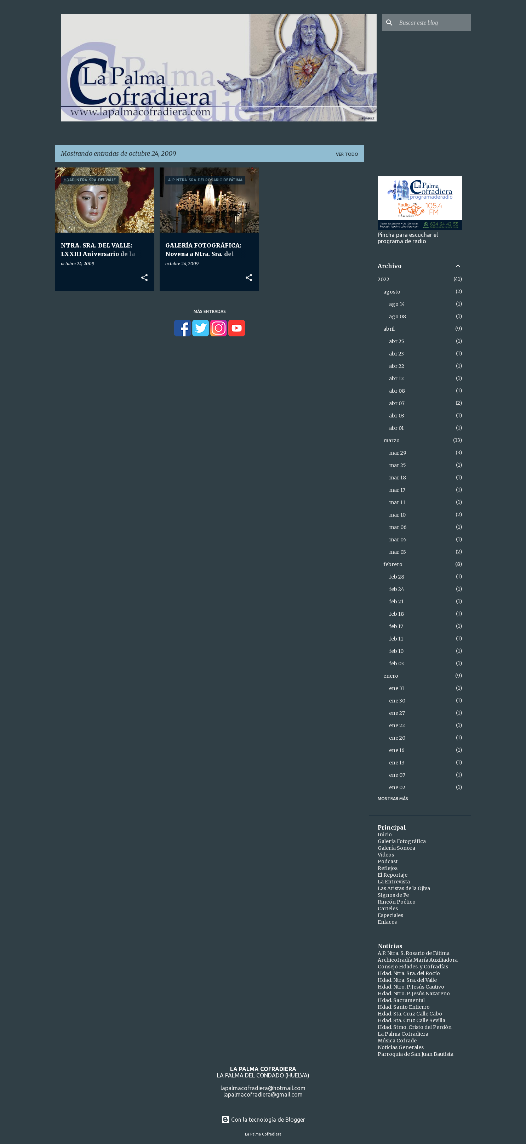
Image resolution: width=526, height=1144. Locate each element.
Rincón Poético (397, 902)
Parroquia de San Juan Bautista (415, 1054)
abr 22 (396, 366)
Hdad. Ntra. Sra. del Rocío (409, 973)
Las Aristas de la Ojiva (404, 888)
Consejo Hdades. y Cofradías (413, 966)
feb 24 (396, 589)
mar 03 (397, 552)
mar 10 (397, 515)
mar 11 (397, 502)
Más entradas (210, 311)
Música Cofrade (397, 1040)
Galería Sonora (396, 848)
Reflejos (388, 868)
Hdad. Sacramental (401, 1000)
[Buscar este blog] (433, 22)
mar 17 (397, 490)
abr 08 (397, 391)
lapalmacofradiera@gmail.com (263, 1094)
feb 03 (396, 663)
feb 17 (396, 626)
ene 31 (396, 688)
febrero (392, 564)
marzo (391, 440)
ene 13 (397, 762)
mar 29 (397, 453)
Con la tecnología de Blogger (263, 1119)
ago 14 (397, 304)
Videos (386, 855)
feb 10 (396, 651)
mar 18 (397, 477)
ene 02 (397, 787)
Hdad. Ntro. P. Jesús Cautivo (411, 987)
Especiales (390, 915)
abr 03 (396, 415)
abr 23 (396, 354)
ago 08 (397, 316)
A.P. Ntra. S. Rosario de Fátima (414, 953)
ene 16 (397, 750)
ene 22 (397, 725)
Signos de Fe (393, 895)
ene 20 (397, 738)
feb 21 (396, 601)
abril (389, 329)
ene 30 (397, 701)
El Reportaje (392, 875)
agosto (391, 292)
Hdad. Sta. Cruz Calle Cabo (410, 1014)
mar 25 (397, 465)
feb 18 (396, 614)
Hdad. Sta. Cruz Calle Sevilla (411, 1020)
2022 (383, 279)
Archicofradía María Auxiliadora (418, 960)
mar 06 (398, 527)
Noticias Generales (401, 1047)
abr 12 (396, 378)
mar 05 (398, 539)
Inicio (385, 834)
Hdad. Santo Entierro (404, 1007)
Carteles (388, 908)
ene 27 (397, 713)
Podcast (388, 861)
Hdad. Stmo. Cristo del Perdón (415, 1027)
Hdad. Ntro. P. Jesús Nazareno (414, 993)
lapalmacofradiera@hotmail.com (263, 1088)
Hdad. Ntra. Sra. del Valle (407, 980)
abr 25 (396, 341)
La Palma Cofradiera (403, 1034)
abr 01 (396, 428)
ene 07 (397, 775)
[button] (144, 278)
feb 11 (396, 639)
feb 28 (396, 577)
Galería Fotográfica (402, 841)
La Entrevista (394, 881)
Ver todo (347, 154)
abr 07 (397, 403)
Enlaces (387, 922)
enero (390, 676)
